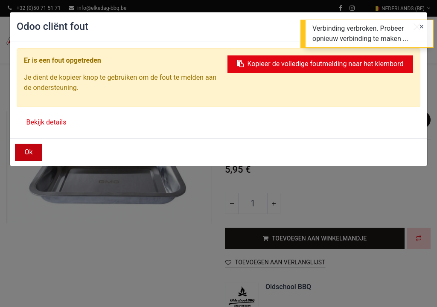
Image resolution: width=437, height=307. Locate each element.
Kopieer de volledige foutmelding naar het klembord (320, 64)
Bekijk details (46, 122)
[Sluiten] (421, 27)
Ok (29, 152)
